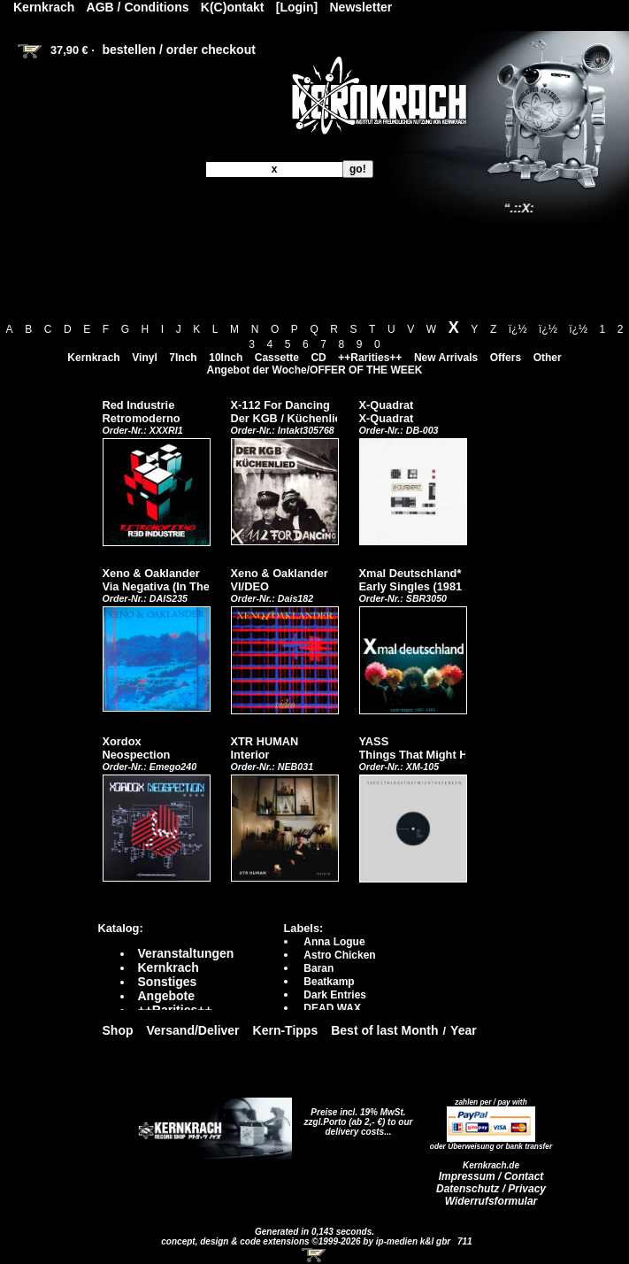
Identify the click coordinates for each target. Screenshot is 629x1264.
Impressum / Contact (491, 1176)
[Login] (297, 7)
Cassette (277, 357)
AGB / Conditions (138, 7)
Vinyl (144, 357)
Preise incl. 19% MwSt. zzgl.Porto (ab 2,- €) (355, 1117)
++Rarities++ (370, 357)
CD (318, 357)
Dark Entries (334, 995)
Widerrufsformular (491, 1201)
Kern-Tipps (285, 1030)
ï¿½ (518, 329)
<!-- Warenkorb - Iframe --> (315, 1255)
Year (463, 1030)
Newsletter (361, 7)
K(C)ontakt (233, 7)
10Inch (225, 357)
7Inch (182, 357)
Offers (505, 357)
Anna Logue (333, 942)
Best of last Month (384, 1030)
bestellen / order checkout (179, 49)
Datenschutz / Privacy (491, 1189)
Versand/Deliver (193, 1030)
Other (547, 357)
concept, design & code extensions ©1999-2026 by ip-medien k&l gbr (307, 1241)
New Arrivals (446, 357)
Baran (318, 968)
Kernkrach (93, 357)
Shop (118, 1030)
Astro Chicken (339, 955)
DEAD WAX (332, 1008)
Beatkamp (328, 981)
